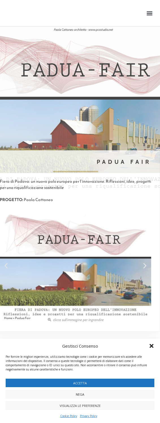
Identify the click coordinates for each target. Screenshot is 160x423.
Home (8, 318)
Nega (80, 394)
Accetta (80, 383)
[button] (151, 346)
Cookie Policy (68, 416)
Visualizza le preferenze (80, 406)
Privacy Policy (88, 416)
